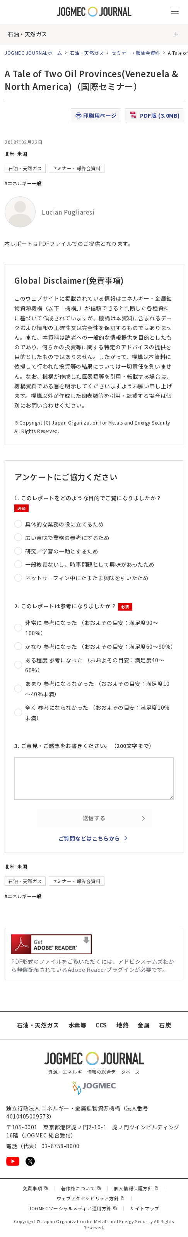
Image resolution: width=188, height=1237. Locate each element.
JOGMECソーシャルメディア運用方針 (73, 1208)
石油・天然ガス (27, 34)
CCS (101, 1025)
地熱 (122, 1025)
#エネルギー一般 (23, 183)
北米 (9, 153)
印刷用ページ (96, 116)
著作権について (81, 1188)
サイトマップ (144, 1208)
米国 (22, 153)
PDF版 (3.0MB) (154, 115)
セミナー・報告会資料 (135, 52)
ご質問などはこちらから (89, 838)
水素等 (77, 1025)
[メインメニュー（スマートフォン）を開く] (174, 11)
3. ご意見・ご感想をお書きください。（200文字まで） (84, 746)
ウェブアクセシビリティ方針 (90, 1198)
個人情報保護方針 (136, 1188)
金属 (144, 1025)
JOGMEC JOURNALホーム (33, 52)
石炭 (165, 1025)
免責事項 (35, 1188)
